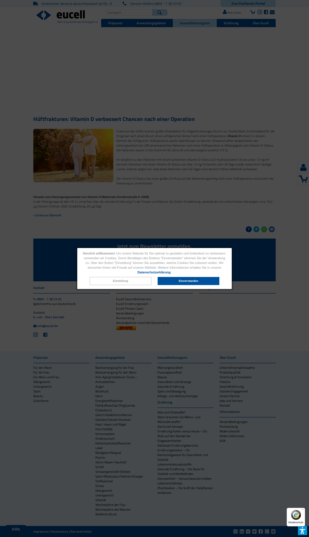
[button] (121, 281)
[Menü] (302, 510)
